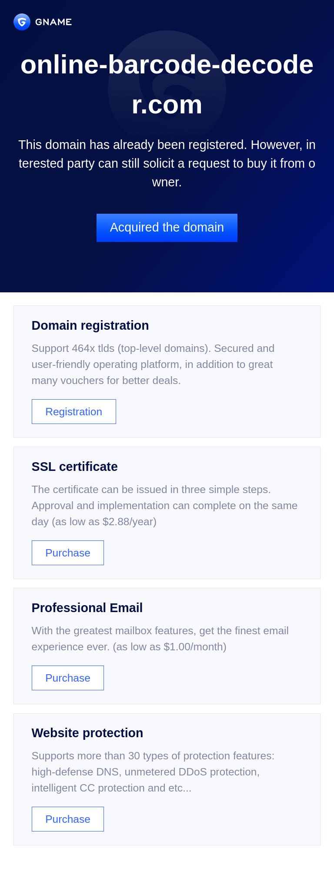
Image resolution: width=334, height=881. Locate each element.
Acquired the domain (167, 227)
